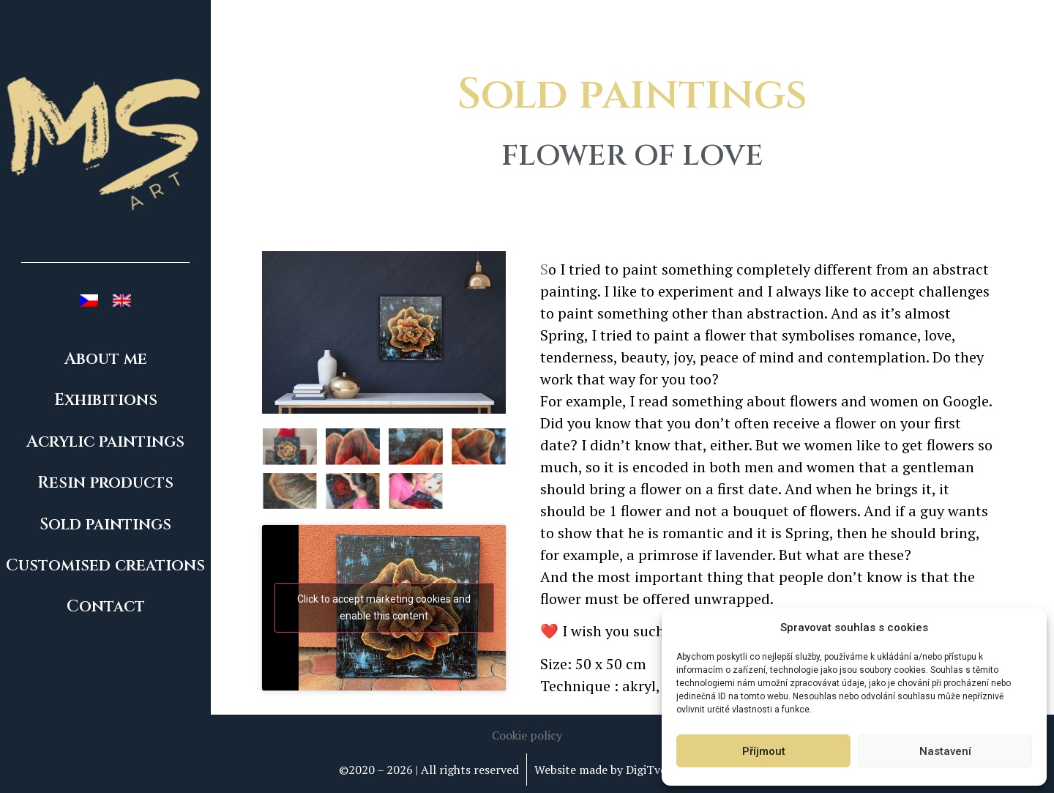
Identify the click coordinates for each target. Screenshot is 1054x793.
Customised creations (105, 565)
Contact (106, 606)
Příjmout (763, 751)
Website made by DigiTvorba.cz (616, 770)
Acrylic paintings (105, 442)
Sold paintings (105, 524)
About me (105, 359)
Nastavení (945, 751)
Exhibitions (105, 400)
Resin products (105, 483)
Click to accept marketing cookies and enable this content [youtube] (384, 607)
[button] (527, 735)
